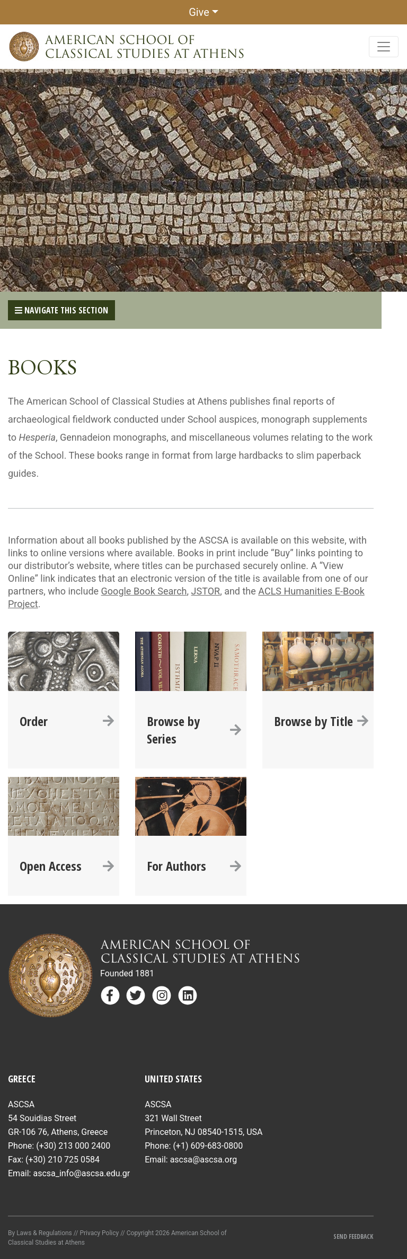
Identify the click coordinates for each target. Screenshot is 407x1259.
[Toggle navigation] (384, 46)
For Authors (194, 866)
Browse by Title (321, 721)
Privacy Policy (99, 1233)
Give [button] (199, 12)
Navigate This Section (61, 310)
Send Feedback (353, 1236)
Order (67, 721)
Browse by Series (194, 729)
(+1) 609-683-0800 (208, 1146)
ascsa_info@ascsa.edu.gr (81, 1173)
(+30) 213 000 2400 (73, 1146)
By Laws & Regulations (40, 1233)
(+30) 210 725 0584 (62, 1160)
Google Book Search (144, 591)
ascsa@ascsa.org (203, 1160)
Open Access (67, 866)
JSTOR (205, 591)
